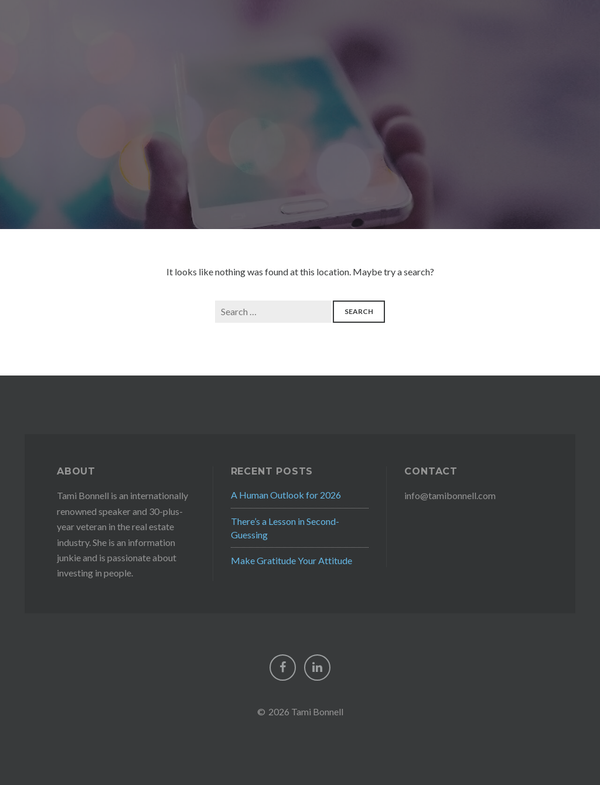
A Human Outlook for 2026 (286, 494)
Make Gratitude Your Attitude (291, 560)
